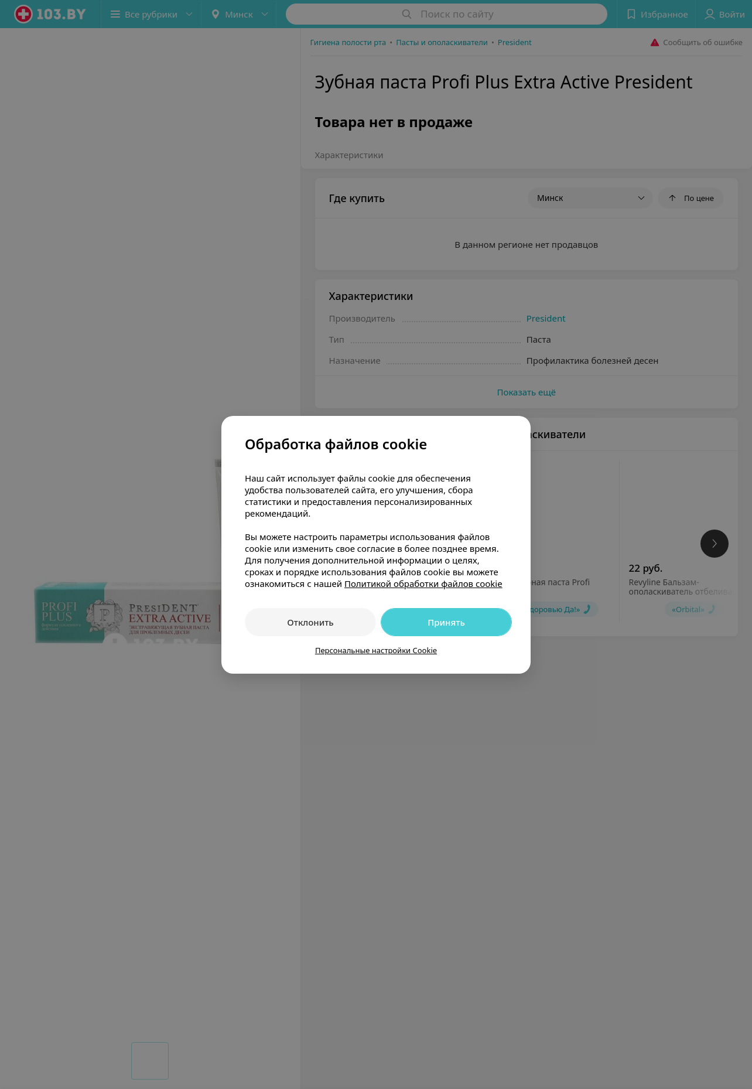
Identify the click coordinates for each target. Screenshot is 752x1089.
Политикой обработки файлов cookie (423, 583)
